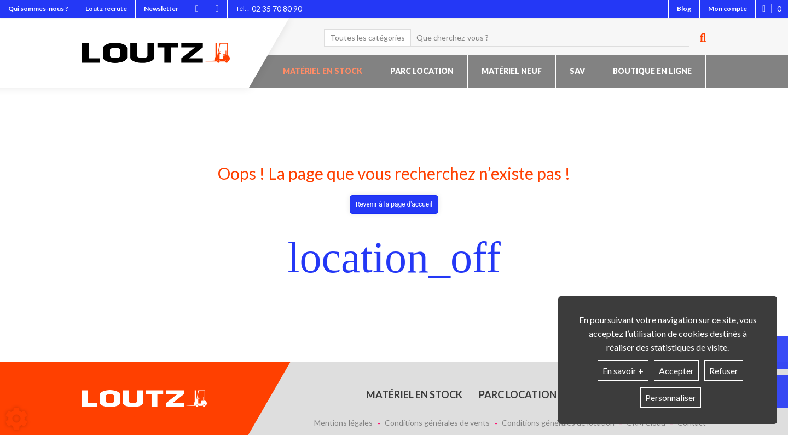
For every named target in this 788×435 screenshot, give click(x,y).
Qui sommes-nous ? (38, 8)
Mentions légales (343, 423)
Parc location (422, 71)
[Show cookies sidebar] (16, 419)
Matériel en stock (322, 71)
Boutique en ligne (652, 71)
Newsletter (161, 8)
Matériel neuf (512, 71)
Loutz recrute (106, 8)
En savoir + (623, 370)
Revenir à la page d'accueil (394, 204)
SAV (577, 71)
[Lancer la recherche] (699, 38)
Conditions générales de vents (437, 423)
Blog (684, 8)
